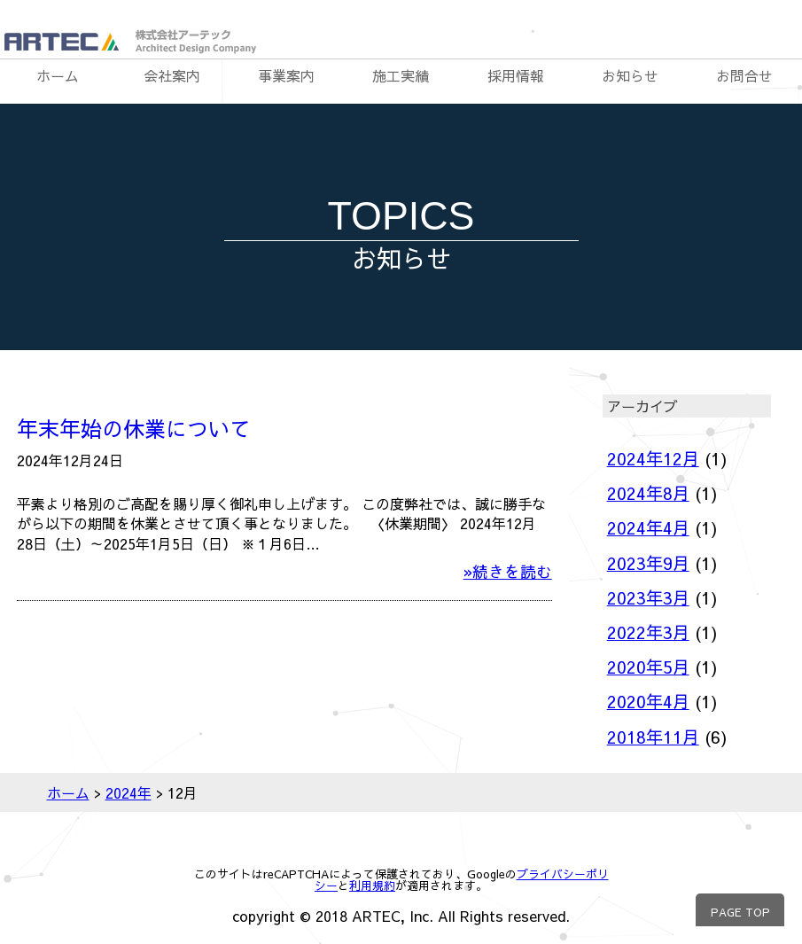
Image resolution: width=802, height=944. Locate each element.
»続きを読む (507, 571)
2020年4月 (648, 701)
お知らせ (630, 75)
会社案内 (172, 75)
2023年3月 (648, 597)
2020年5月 (648, 666)
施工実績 (400, 75)
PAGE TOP (740, 911)
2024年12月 (653, 458)
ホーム (57, 75)
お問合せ (744, 75)
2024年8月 (648, 492)
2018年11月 (653, 736)
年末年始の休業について (134, 428)
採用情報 (515, 75)
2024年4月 (648, 527)
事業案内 (286, 75)
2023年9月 (648, 562)
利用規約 (372, 885)
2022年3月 (648, 632)
